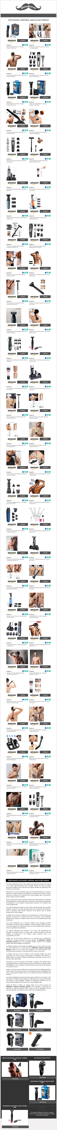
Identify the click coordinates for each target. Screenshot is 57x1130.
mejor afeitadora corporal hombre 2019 (14, 1058)
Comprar (22, 40)
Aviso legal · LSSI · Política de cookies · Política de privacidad (42, 1106)
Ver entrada (17, 1010)
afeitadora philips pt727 (42, 1058)
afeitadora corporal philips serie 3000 (42, 1082)
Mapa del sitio (42, 1110)
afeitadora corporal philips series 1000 (15, 1106)
